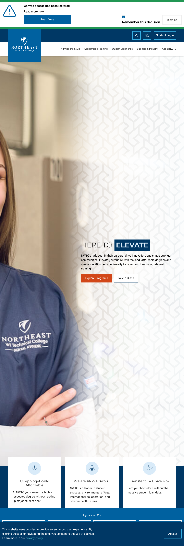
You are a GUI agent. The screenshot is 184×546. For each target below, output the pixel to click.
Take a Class (126, 278)
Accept (172, 533)
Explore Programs (96, 278)
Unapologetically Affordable (34, 483)
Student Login (165, 35)
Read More (47, 19)
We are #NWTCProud (92, 481)
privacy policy (34, 538)
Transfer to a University (149, 481)
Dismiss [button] (172, 20)
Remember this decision (141, 22)
